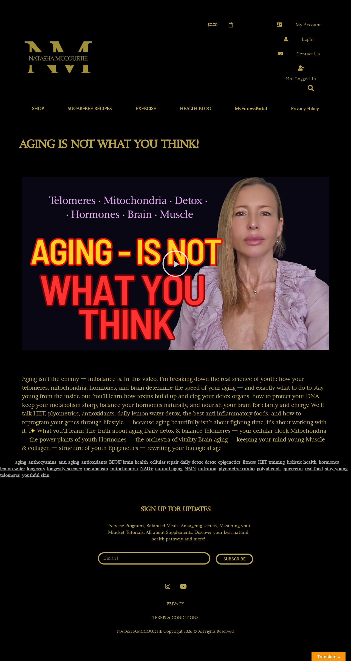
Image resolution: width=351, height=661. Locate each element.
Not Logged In (301, 79)
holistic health (301, 462)
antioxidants (94, 462)
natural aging (168, 469)
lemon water (12, 469)
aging (20, 462)
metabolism (96, 469)
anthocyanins (42, 462)
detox (210, 462)
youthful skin (35, 475)
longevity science (64, 469)
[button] (311, 88)
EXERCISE (145, 109)
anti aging (68, 462)
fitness (249, 462)
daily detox (191, 462)
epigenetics (229, 462)
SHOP (38, 109)
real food (314, 469)
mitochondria (124, 469)
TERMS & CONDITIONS (175, 617)
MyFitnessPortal (251, 109)
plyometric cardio (236, 469)
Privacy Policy (305, 109)
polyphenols (269, 469)
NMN (190, 469)
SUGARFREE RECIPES (90, 109)
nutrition (207, 469)
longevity (36, 469)
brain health (135, 462)
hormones (329, 462)
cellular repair (164, 462)
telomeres (10, 475)
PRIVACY (175, 604)
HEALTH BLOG (195, 109)
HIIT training (271, 462)
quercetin (293, 469)
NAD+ (146, 469)
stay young (336, 469)
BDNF (115, 462)
